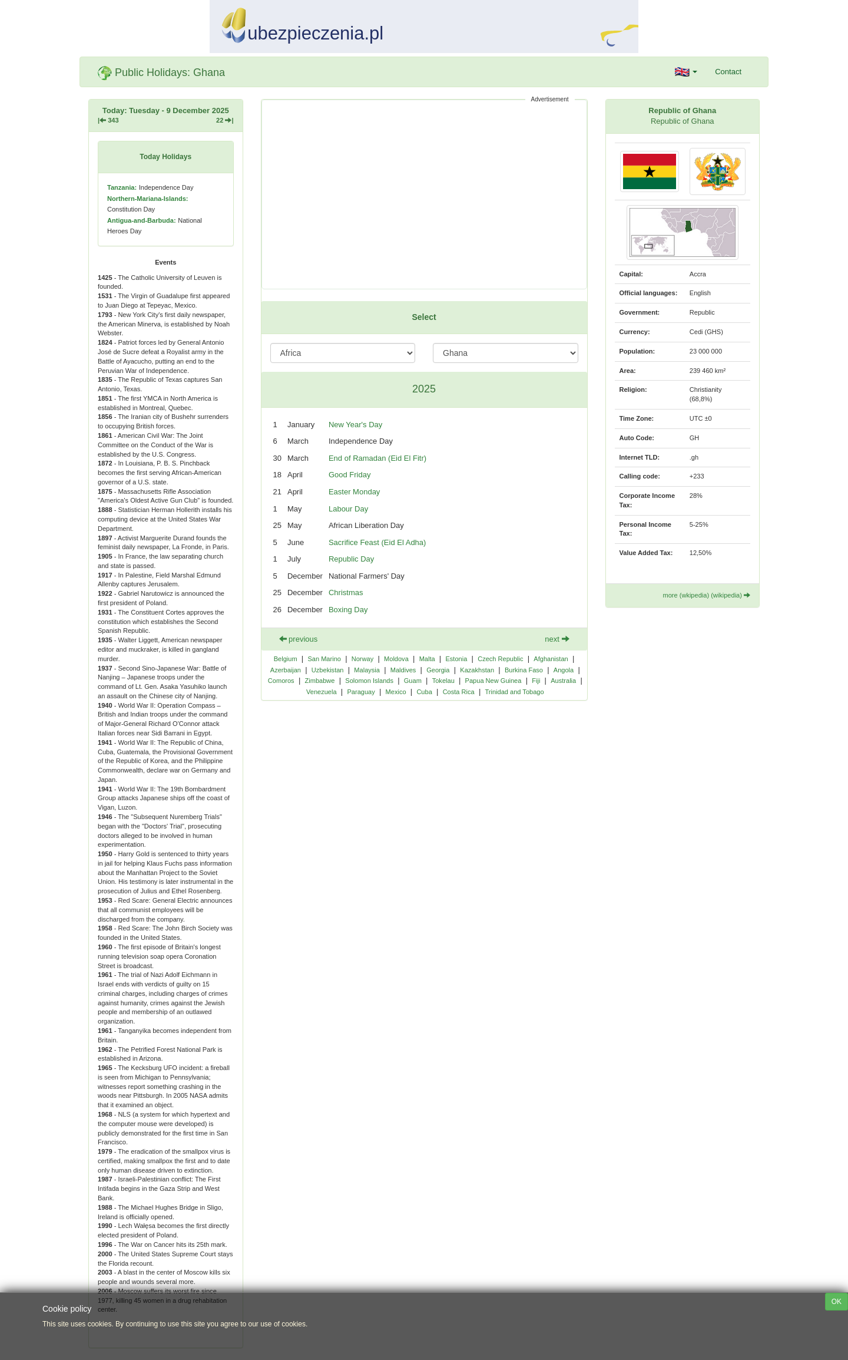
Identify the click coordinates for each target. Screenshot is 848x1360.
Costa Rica (459, 691)
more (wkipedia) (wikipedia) (706, 595)
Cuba (424, 691)
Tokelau (443, 680)
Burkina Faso (524, 670)
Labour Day (348, 508)
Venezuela (321, 691)
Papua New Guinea (493, 680)
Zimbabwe (319, 680)
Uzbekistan (328, 670)
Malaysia (367, 670)
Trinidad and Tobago (514, 691)
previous (298, 639)
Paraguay (361, 691)
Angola (564, 670)
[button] (686, 72)
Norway (362, 658)
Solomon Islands (369, 680)
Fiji (536, 680)
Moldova (396, 658)
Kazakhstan (477, 670)
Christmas (346, 592)
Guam (413, 680)
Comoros (281, 680)
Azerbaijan (285, 670)
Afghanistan (551, 658)
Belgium (285, 658)
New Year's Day (355, 424)
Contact (728, 71)
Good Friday (350, 474)
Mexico (396, 691)
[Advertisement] (424, 194)
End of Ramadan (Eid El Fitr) (377, 458)
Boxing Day (348, 609)
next (557, 639)
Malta (427, 658)
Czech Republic (500, 658)
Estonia (456, 658)
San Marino (324, 658)
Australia (563, 680)
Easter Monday (354, 491)
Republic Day (351, 558)
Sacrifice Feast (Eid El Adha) (377, 542)
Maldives (403, 670)
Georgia (437, 670)
